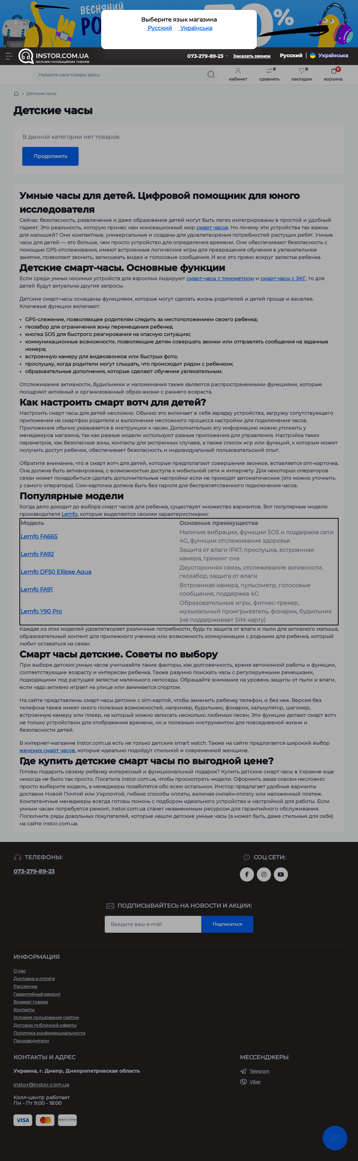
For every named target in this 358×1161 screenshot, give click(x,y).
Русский (159, 28)
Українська (195, 28)
